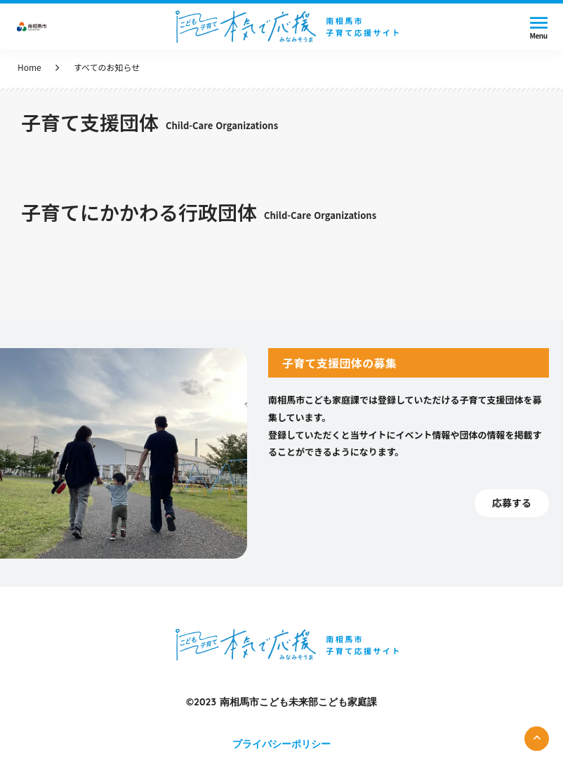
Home (29, 67)
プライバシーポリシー (281, 744)
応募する (511, 503)
